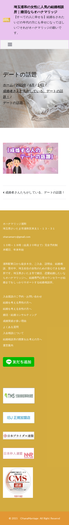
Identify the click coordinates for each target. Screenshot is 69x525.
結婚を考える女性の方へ (17, 308)
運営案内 (8, 345)
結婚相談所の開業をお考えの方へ (22, 339)
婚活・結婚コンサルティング (20, 314)
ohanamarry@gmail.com (16, 236)
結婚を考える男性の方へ (17, 302)
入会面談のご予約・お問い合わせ (22, 296)
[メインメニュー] (10, 44)
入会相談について (13, 333)
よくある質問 (11, 326)
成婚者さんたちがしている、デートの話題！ (35, 192)
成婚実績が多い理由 (14, 320)
